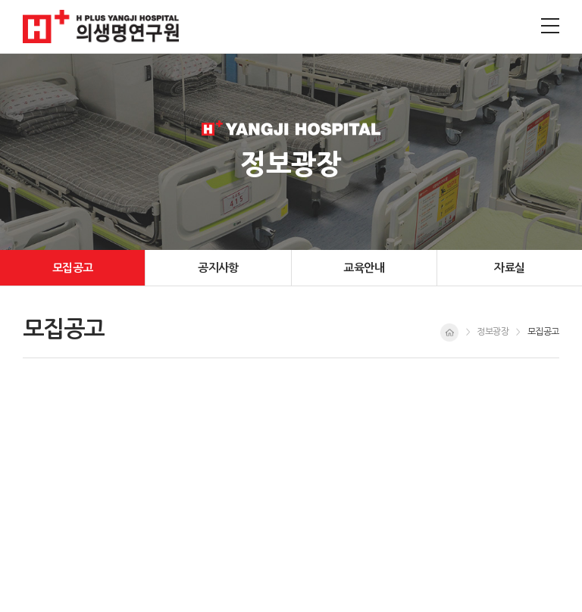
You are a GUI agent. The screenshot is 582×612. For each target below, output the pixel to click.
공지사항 (218, 267)
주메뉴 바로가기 (0, 0)
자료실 (509, 267)
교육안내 (363, 267)
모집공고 (72, 267)
